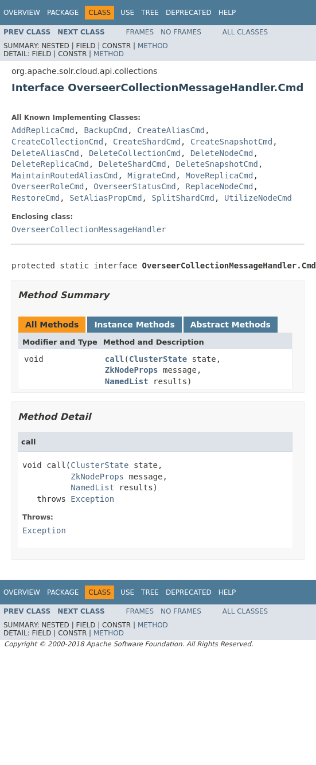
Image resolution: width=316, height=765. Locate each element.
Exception (92, 499)
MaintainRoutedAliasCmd (64, 175)
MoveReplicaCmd (219, 175)
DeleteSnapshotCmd (217, 164)
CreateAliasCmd (171, 130)
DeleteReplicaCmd (50, 164)
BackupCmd (105, 130)
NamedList (127, 381)
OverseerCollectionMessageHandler (88, 229)
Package (63, 13)
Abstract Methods (230, 324)
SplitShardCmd (182, 197)
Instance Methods (134, 324)
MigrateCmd (151, 175)
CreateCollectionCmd (57, 141)
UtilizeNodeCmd (258, 197)
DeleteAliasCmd (45, 153)
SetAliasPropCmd (105, 197)
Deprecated (189, 13)
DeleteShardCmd (132, 164)
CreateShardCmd (147, 141)
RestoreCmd (35, 197)
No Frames (181, 32)
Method (153, 46)
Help (227, 13)
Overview (21, 13)
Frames (140, 32)
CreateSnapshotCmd (231, 141)
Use (127, 13)
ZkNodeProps (131, 369)
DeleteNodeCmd (221, 153)
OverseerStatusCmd (134, 186)
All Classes (245, 32)
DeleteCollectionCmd (135, 153)
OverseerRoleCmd (47, 186)
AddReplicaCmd (43, 130)
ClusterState (158, 359)
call (114, 359)
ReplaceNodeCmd (219, 186)
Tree (150, 13)
